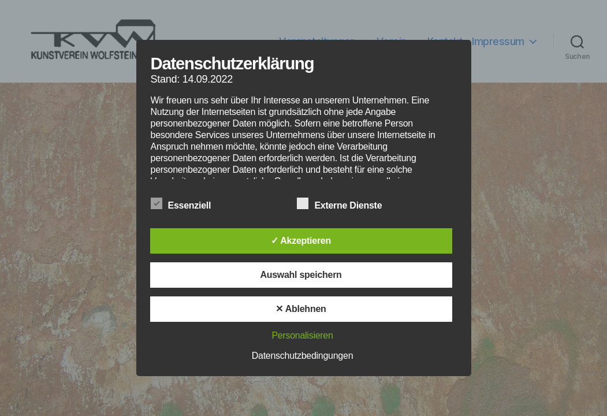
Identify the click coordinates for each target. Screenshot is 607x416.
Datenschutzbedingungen (302, 356)
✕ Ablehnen (300, 309)
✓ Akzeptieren (301, 241)
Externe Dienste (345, 204)
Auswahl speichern (300, 275)
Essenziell (187, 204)
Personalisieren (302, 335)
